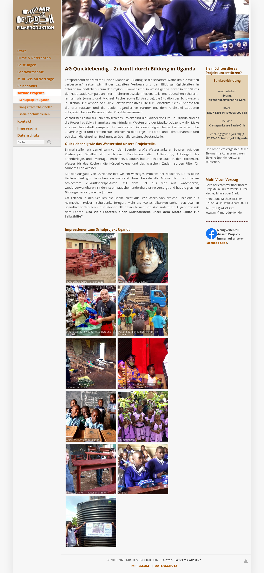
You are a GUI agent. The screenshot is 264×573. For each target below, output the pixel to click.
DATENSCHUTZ (166, 566)
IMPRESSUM (140, 566)
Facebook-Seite (216, 243)
